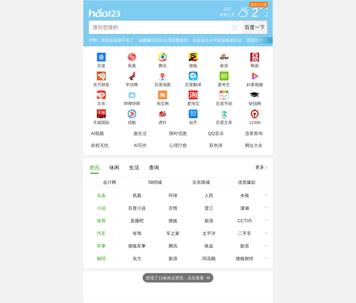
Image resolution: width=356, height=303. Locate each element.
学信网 (132, 84)
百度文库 (224, 122)
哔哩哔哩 (132, 103)
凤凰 (132, 65)
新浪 (224, 65)
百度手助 (224, 103)
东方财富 (101, 84)
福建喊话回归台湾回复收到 (163, 40)
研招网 (255, 103)
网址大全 (254, 145)
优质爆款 (247, 182)
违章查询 (254, 133)
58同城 (155, 182)
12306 (254, 122)
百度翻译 (193, 84)
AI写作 (140, 145)
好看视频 (254, 84)
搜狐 (193, 65)
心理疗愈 (178, 145)
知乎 (193, 122)
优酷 (132, 122)
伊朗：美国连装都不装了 (111, 40)
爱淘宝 (193, 103)
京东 (101, 103)
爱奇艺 (224, 84)
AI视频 (97, 133)
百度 (101, 65)
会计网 (109, 182)
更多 (259, 167)
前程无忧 (100, 145)
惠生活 (140, 133)
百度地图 (162, 84)
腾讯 (162, 65)
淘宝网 (163, 103)
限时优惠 (178, 133)
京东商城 (201, 182)
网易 (255, 65)
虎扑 (162, 122)
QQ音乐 (216, 133)
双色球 (215, 145)
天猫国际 (101, 122)
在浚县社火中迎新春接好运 (217, 40)
